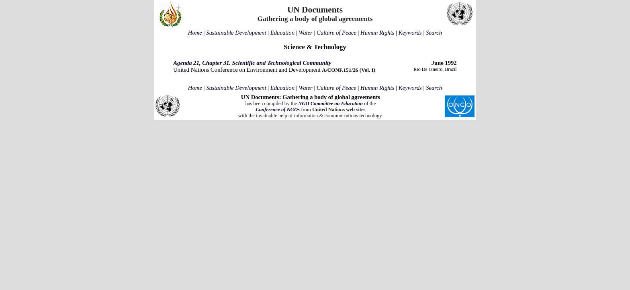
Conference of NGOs (278, 109)
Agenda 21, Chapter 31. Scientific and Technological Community (252, 63)
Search (434, 32)
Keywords (410, 32)
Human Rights (377, 32)
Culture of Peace (336, 32)
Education (282, 32)
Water (305, 32)
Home (195, 32)
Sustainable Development (236, 32)
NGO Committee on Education (330, 103)
